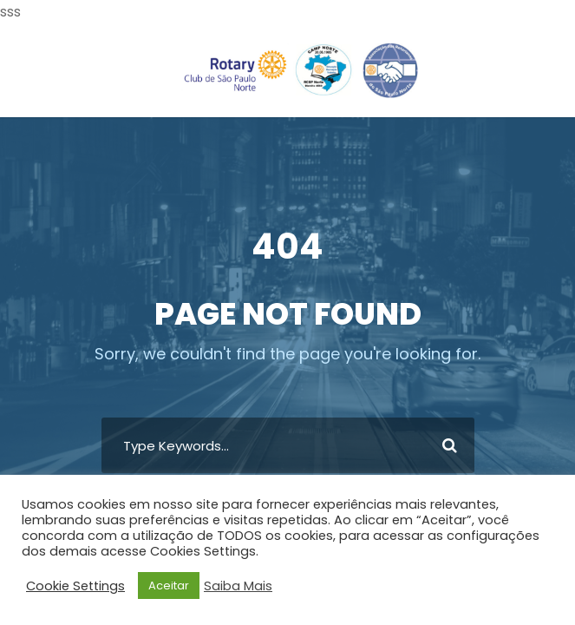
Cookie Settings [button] (75, 586)
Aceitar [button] (168, 585)
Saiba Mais (238, 586)
